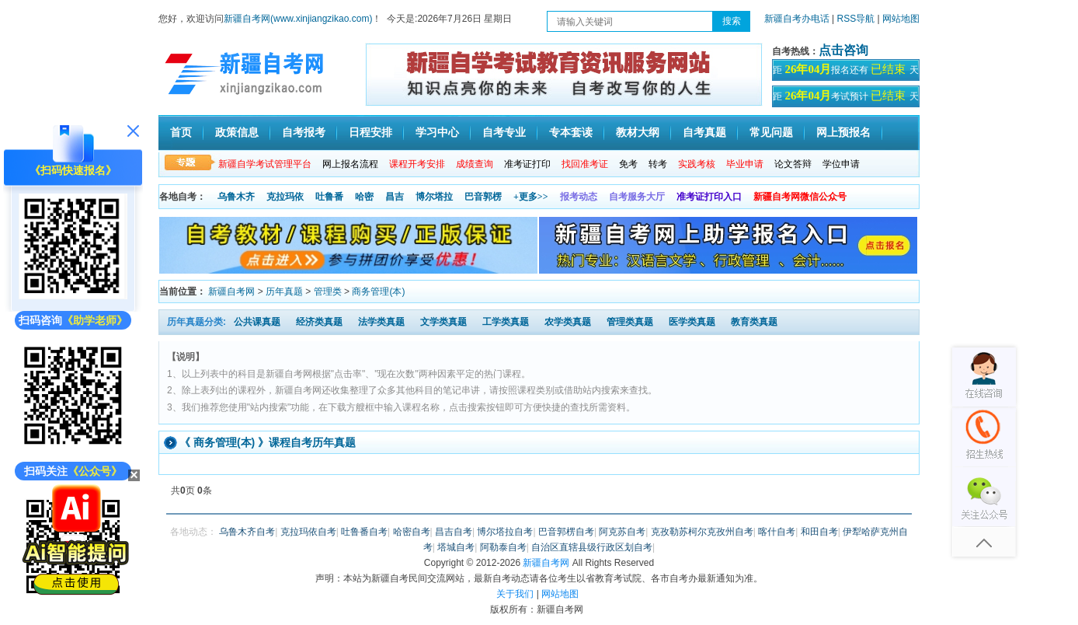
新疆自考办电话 (796, 18)
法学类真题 (381, 321)
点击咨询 (843, 50)
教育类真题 (754, 321)
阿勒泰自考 (503, 547)
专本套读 (571, 132)
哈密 (364, 196)
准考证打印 (527, 164)
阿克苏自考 (622, 531)
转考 (658, 164)
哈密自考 (411, 531)
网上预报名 (843, 132)
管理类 (328, 291)
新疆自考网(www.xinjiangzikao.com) (298, 18)
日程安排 (370, 132)
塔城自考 (456, 547)
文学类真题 (443, 321)
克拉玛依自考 (308, 531)
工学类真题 (505, 321)
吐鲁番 (329, 196)
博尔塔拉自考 (505, 531)
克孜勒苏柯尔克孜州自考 (702, 531)
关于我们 (515, 593)
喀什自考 (776, 531)
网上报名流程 (350, 164)
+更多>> (530, 196)
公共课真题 (257, 321)
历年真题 (284, 291)
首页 (181, 132)
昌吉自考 (453, 531)
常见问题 (771, 132)
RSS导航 (857, 18)
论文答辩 (793, 164)
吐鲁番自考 (364, 531)
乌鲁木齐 (236, 196)
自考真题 (704, 132)
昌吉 (394, 196)
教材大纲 (637, 132)
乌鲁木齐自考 (247, 531)
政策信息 (237, 132)
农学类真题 (567, 321)
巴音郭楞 (483, 196)
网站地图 (901, 18)
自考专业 (504, 132)
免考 (628, 164)
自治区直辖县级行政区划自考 (591, 547)
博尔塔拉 (434, 196)
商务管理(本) (378, 291)
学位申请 (841, 164)
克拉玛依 (285, 196)
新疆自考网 (231, 291)
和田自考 (819, 531)
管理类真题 (630, 321)
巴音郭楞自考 (566, 531)
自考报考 (303, 132)
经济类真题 (319, 321)
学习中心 (437, 132)
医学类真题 (692, 321)
